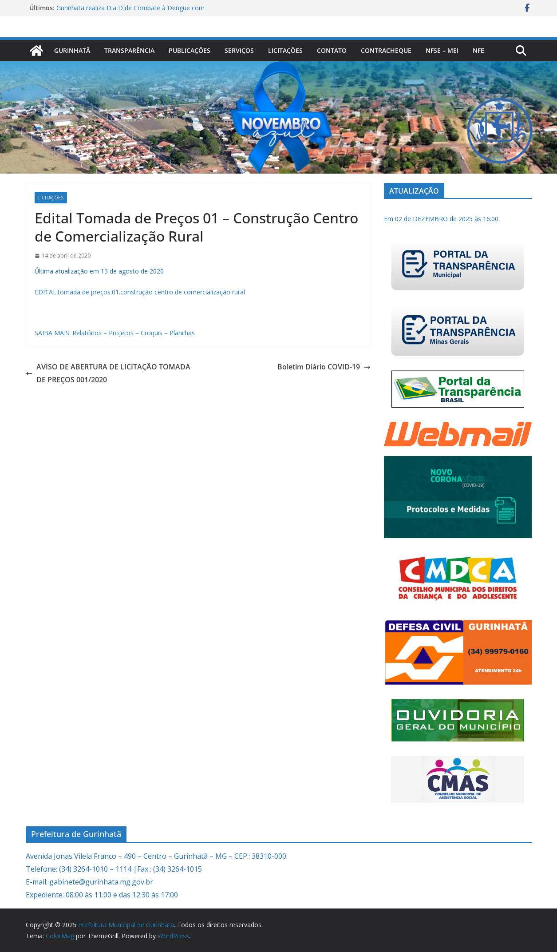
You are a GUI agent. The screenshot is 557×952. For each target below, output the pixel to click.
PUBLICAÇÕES (189, 50)
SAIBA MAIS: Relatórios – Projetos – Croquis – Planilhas (115, 333)
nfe (478, 50)
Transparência (129, 50)
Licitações (285, 50)
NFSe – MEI (442, 50)
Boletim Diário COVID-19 (324, 367)
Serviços (239, 50)
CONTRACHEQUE (386, 50)
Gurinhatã (72, 50)
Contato (332, 50)
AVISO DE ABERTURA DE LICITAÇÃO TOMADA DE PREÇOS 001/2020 (108, 373)
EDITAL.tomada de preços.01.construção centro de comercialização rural (140, 292)
